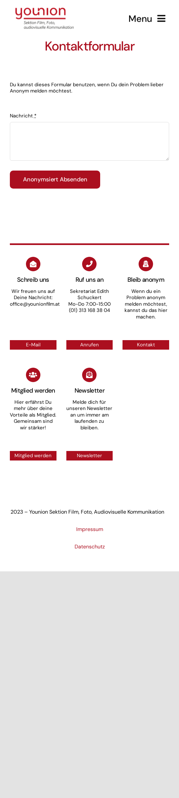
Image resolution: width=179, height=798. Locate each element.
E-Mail (33, 344)
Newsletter (89, 455)
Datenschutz (90, 546)
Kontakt (146, 344)
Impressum (89, 529)
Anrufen (89, 344)
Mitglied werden (33, 455)
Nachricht (23, 116)
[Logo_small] (44, 6)
